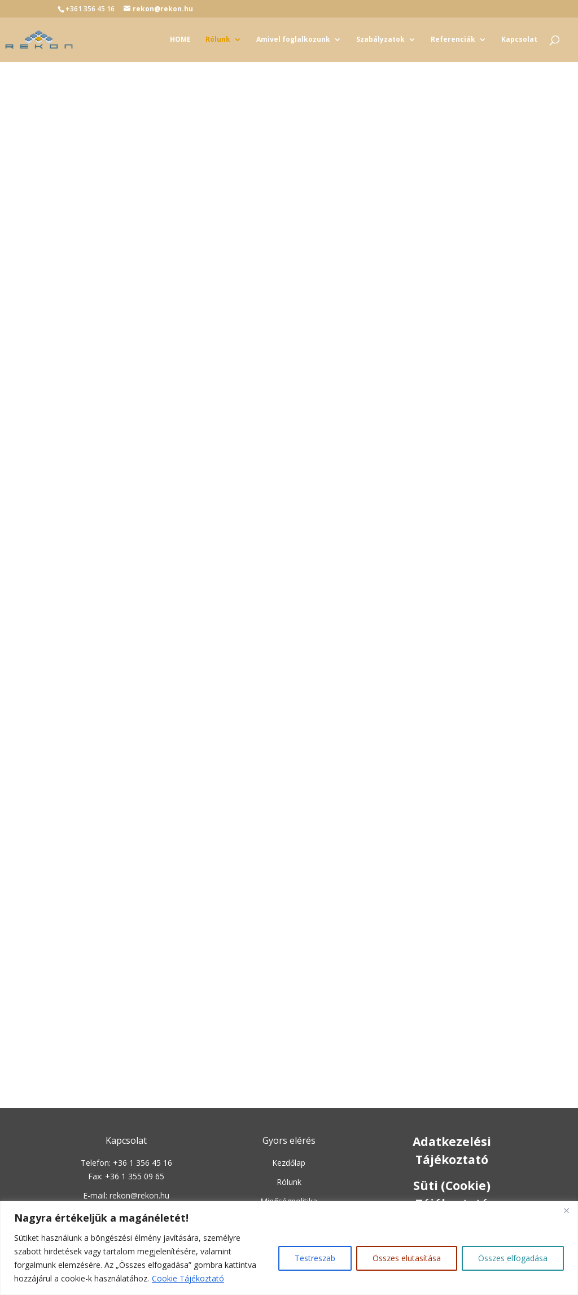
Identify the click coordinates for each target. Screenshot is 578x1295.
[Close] (566, 1210)
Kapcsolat (519, 40)
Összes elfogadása (513, 1258)
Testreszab (315, 1258)
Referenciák (453, 40)
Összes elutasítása (407, 1258)
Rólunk (217, 40)
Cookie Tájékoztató (188, 1278)
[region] (289, 1248)
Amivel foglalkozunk (293, 40)
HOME (180, 40)
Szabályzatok (380, 40)
